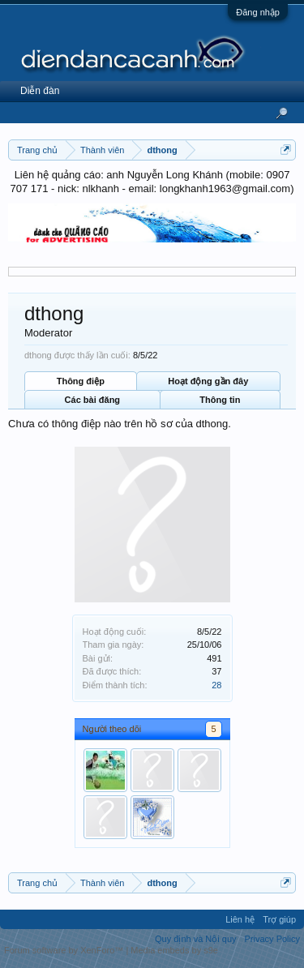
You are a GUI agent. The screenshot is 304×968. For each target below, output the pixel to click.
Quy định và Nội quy (196, 939)
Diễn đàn (39, 90)
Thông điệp (81, 381)
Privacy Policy (272, 939)
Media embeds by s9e (174, 950)
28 (216, 685)
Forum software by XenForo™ (65, 950)
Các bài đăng (92, 400)
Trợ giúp (279, 919)
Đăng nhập (258, 12)
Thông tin (219, 400)
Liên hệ (240, 919)
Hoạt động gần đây (208, 381)
